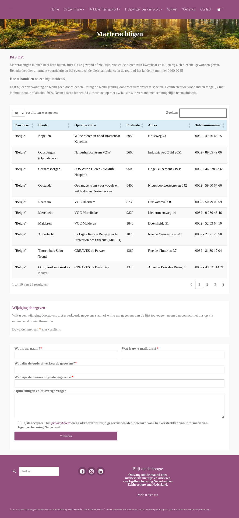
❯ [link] (223, 284)
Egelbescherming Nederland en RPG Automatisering (42, 509)
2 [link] (207, 284)
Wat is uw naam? (28, 348)
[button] (32, 125)
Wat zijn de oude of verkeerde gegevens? (45, 363)
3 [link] (215, 284)
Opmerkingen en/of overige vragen (40, 391)
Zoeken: (172, 112)
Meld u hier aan (147, 495)
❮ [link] (191, 284)
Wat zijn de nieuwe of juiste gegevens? (43, 377)
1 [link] (199, 284)
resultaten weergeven (42, 112)
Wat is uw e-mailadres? (140, 348)
